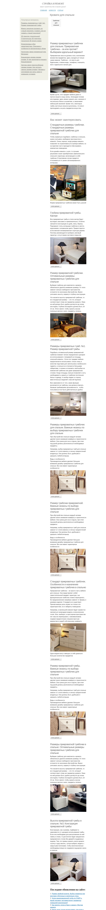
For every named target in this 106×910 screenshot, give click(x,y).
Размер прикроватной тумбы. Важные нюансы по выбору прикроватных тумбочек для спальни (65, 670)
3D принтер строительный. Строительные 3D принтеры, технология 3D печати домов (31, 39)
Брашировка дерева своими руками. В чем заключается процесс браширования (34, 60)
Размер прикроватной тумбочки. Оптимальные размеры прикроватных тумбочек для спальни (66, 277)
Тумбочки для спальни (56, 23)
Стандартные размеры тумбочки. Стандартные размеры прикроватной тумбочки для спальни (67, 129)
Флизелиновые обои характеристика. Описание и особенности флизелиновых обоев (33, 46)
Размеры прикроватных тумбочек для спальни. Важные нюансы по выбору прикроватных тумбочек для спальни (67, 429)
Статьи (60, 10)
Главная (43, 10)
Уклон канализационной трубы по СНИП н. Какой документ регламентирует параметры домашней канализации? (66, 900)
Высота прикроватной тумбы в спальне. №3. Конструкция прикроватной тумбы (65, 823)
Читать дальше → (56, 113)
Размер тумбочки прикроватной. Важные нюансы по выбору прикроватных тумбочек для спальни (66, 507)
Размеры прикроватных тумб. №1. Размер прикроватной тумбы (67, 347)
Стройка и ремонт (53, 3)
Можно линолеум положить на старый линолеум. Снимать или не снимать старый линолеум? (33, 31)
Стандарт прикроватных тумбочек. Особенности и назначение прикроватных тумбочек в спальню (68, 584)
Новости (52, 10)
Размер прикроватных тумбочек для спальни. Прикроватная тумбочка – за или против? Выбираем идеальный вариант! (66, 47)
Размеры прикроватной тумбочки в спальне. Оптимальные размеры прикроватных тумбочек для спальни (68, 748)
